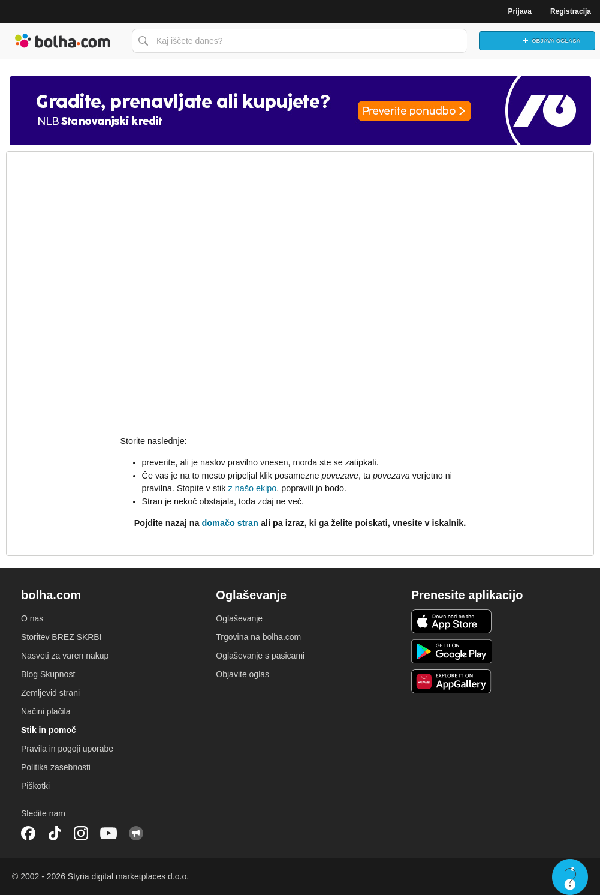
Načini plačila (45, 711)
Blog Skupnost (48, 674)
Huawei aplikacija (451, 681)
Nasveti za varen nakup (64, 655)
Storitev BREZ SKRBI (61, 637)
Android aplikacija (451, 651)
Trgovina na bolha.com (258, 637)
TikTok (54, 833)
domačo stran (230, 523)
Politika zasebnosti (56, 767)
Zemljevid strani (50, 693)
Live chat (570, 877)
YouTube (108, 833)
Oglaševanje (239, 618)
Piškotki (35, 786)
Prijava (520, 11)
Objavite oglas (242, 674)
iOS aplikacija (451, 621)
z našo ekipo (252, 488)
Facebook (28, 833)
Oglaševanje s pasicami (260, 655)
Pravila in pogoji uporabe (67, 748)
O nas (32, 618)
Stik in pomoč (48, 730)
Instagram (81, 833)
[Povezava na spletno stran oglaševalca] (300, 110)
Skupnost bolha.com (136, 833)
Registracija (570, 11)
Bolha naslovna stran (63, 41)
